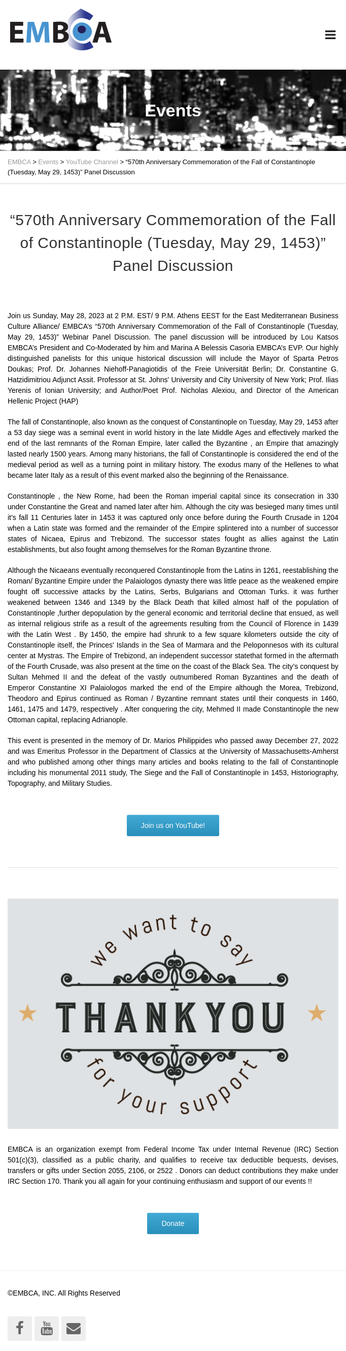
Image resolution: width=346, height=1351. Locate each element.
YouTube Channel (92, 162)
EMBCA (19, 162)
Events (48, 162)
